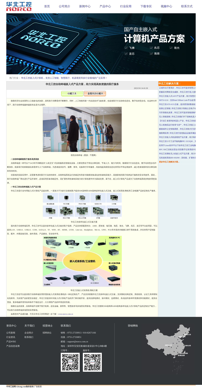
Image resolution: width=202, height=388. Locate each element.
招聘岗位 (47, 333)
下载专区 (146, 6)
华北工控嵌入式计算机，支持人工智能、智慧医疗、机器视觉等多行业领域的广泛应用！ (64, 78)
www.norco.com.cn (65, 314)
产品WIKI (11, 341)
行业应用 (125, 6)
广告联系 (38, 386)
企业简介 (28, 333)
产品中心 (105, 6)
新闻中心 (85, 6)
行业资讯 (10, 337)
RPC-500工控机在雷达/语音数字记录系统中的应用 (180, 149)
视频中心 (166, 6)
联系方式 (187, 6)
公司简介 (64, 6)
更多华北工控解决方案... (169, 162)
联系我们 (28, 337)
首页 (47, 6)
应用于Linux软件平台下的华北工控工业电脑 (177, 145)
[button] (98, 72)
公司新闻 (10, 333)
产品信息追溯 (13, 346)
